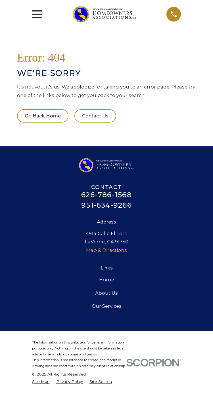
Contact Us (95, 116)
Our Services (107, 306)
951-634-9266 (106, 205)
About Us (106, 293)
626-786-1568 (106, 194)
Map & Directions (106, 250)
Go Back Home (43, 116)
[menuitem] (41, 382)
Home (106, 280)
